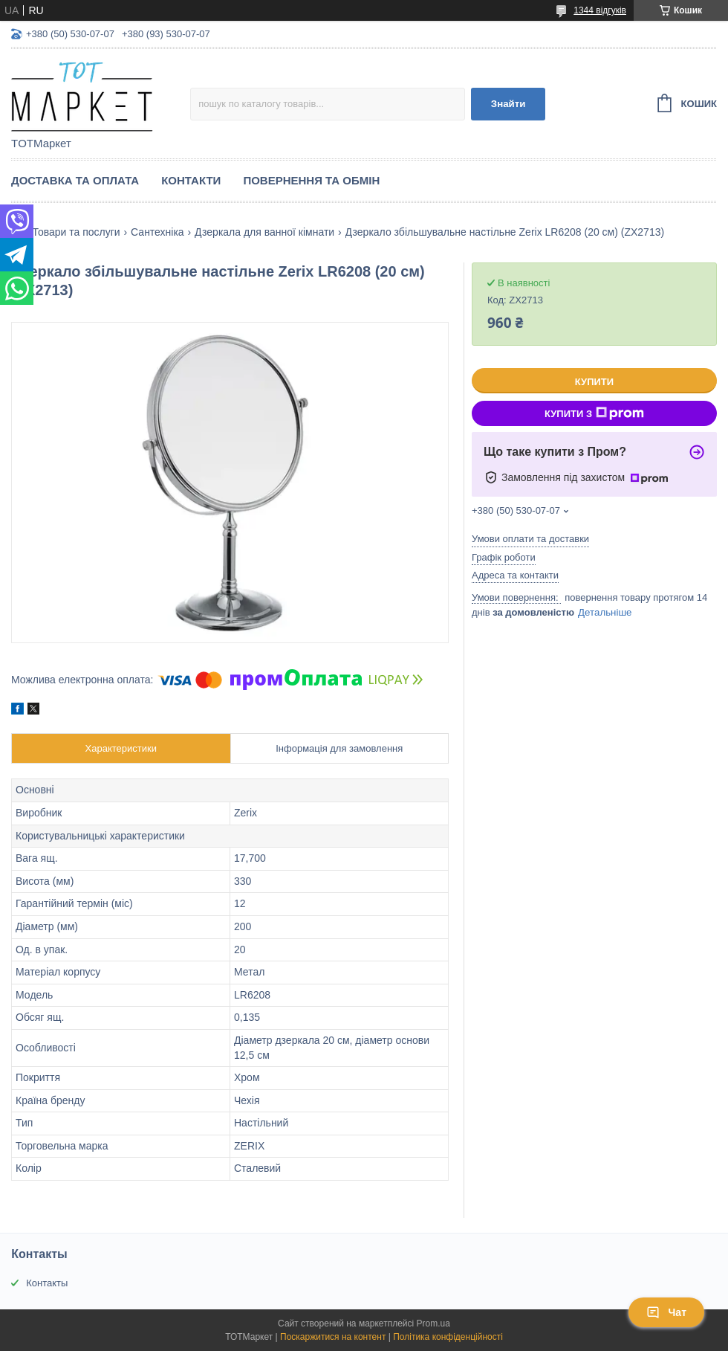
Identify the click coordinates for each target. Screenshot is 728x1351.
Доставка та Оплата (75, 180)
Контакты (47, 1283)
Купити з (594, 413)
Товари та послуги (76, 232)
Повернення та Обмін (311, 180)
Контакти (191, 180)
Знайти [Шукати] (508, 103)
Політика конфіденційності (448, 1337)
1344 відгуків (599, 10)
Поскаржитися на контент (333, 1337)
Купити (594, 381)
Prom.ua (433, 1323)
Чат (666, 1312)
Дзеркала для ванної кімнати (264, 232)
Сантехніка (157, 232)
